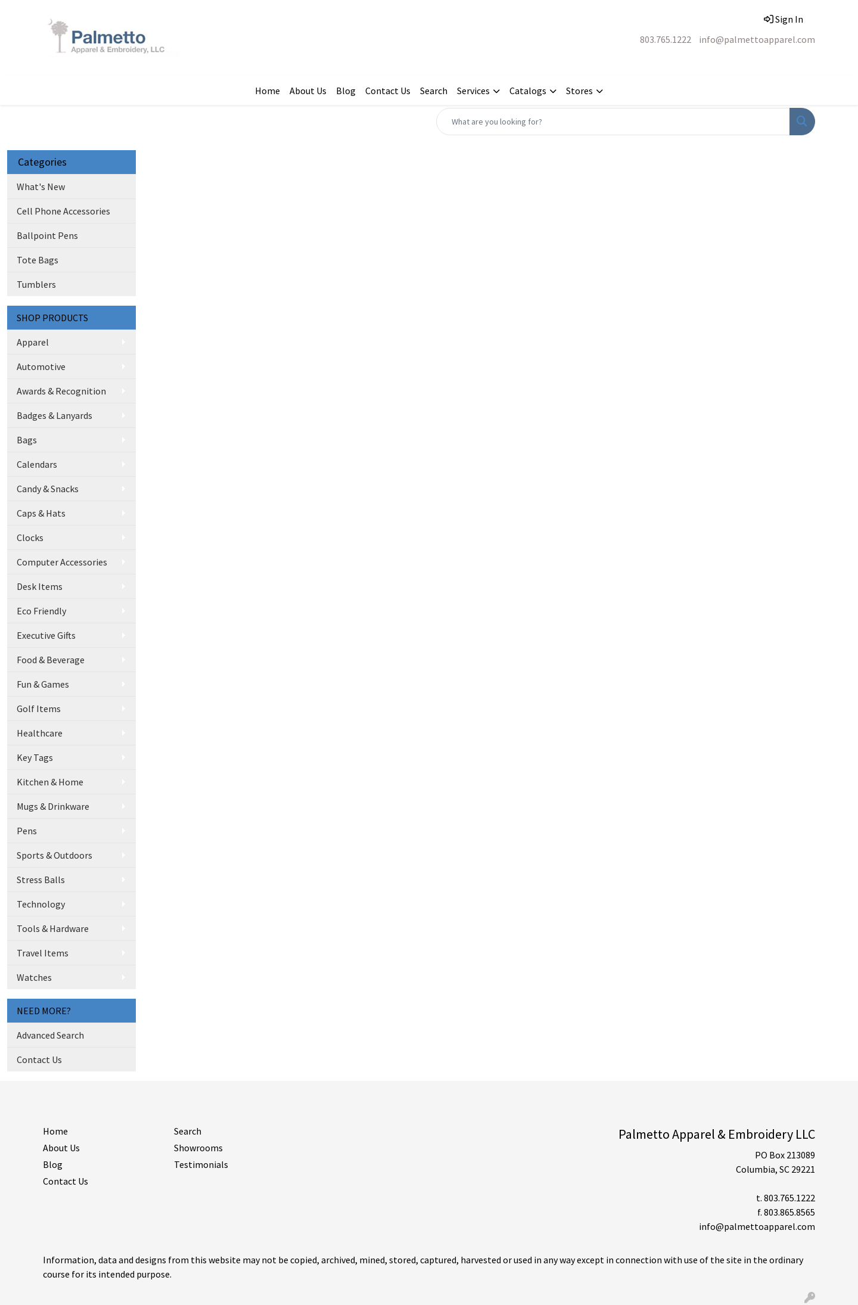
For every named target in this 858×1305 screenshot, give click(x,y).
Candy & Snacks (48, 489)
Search (433, 91)
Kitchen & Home (50, 782)
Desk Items (40, 586)
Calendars (37, 464)
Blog (346, 91)
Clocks (30, 537)
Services (473, 91)
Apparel (33, 342)
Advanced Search (50, 1035)
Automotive (41, 366)
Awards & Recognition (61, 391)
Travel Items (43, 953)
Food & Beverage (51, 660)
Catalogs (527, 91)
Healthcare (40, 733)
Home (267, 91)
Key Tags (35, 757)
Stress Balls (41, 879)
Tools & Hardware (53, 928)
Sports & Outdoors (54, 855)
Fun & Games (43, 684)
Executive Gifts (46, 635)
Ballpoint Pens (47, 235)
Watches (34, 977)
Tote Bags (37, 260)
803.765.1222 (665, 39)
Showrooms (198, 1148)
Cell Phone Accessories (63, 211)
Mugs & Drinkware (53, 806)
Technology (41, 904)
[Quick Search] (613, 121)
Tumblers (36, 284)
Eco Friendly (41, 611)
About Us (308, 91)
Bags (27, 440)
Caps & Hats (41, 513)
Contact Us (388, 91)
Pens (27, 831)
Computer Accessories (62, 562)
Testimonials (201, 1164)
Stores (579, 91)
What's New (41, 186)
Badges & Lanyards (54, 415)
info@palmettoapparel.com (757, 39)
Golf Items (39, 708)
